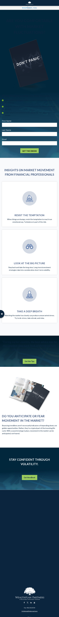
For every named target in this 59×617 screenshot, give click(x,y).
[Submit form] (29, 150)
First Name (6, 121)
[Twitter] (27, 602)
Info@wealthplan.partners (30, 611)
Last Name (6, 130)
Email (4, 139)
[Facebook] (24, 602)
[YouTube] (34, 602)
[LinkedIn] (31, 602)
